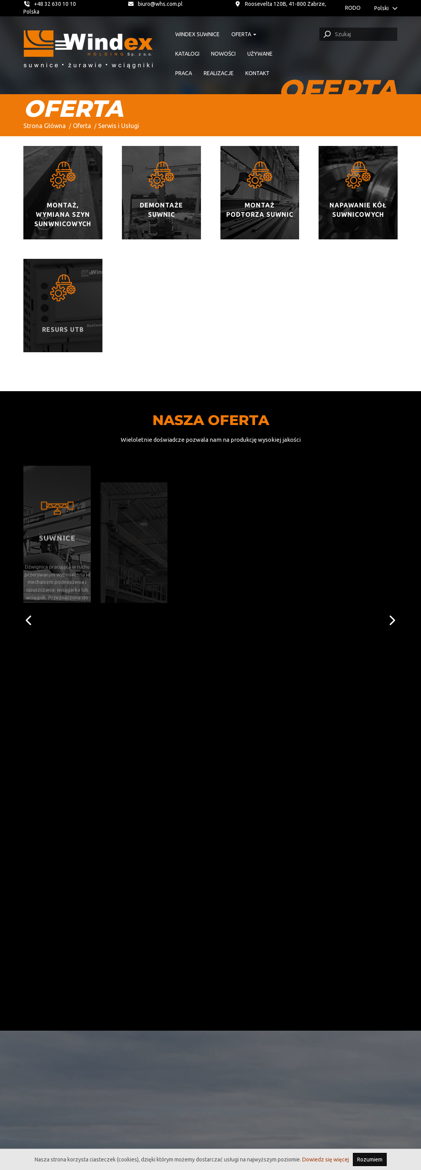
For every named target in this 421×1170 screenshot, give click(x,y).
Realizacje (219, 73)
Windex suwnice (197, 34)
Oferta (82, 125)
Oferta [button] (243, 34)
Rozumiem (369, 1159)
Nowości (223, 54)
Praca (183, 73)
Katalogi (187, 54)
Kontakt (257, 73)
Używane (260, 54)
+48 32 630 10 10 (49, 4)
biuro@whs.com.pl (155, 4)
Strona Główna (44, 125)
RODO (353, 8)
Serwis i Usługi (118, 125)
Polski (386, 8)
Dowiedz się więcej (325, 1159)
